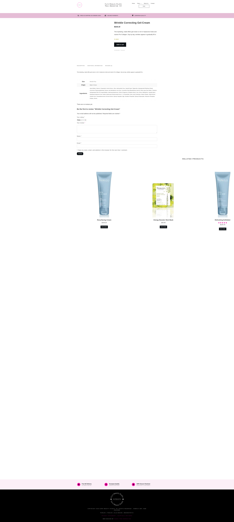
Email (79, 143)
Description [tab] (81, 65)
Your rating (81, 117)
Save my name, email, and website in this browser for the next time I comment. (102, 150)
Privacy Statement (109, 515)
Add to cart (120, 44)
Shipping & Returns (125, 515)
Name (79, 136)
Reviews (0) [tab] (108, 65)
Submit (80, 153)
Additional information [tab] (95, 65)
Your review (81, 123)
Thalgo (122, 50)
